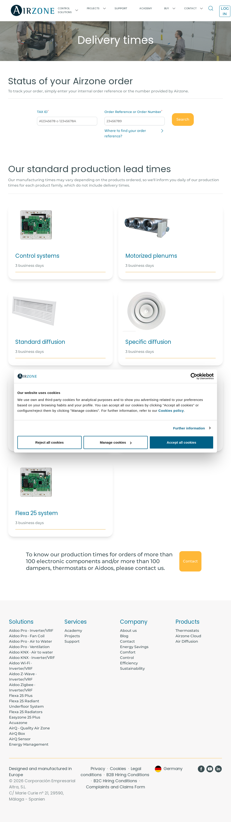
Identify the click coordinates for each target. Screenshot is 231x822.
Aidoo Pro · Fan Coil (26, 636)
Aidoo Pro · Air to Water (30, 641)
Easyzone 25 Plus (24, 717)
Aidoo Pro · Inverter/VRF (31, 630)
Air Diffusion (187, 641)
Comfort (128, 652)
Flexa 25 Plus (20, 695)
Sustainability (132, 668)
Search (182, 119)
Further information (189, 428)
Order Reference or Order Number (132, 112)
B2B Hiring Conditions (127, 775)
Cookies (118, 768)
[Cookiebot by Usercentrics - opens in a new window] (194, 376)
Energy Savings (134, 647)
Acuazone (18, 723)
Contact (190, 561)
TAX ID (42, 112)
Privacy (98, 768)
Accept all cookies (181, 442)
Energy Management (29, 744)
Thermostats (187, 630)
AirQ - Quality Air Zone (29, 728)
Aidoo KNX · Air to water (31, 652)
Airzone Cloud (188, 636)
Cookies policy (171, 410)
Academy (73, 630)
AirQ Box (17, 733)
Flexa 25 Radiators (25, 712)
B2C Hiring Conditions (116, 781)
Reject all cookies (49, 442)
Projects (72, 636)
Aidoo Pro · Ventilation (29, 647)
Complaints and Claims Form (115, 787)
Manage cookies (116, 442)
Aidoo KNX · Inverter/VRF (32, 658)
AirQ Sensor (20, 739)
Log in (225, 11)
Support (121, 8)
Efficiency (129, 663)
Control (127, 658)
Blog (124, 636)
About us (128, 630)
